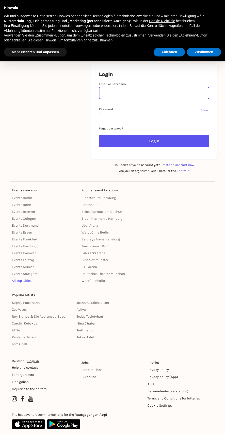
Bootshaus (89, 205)
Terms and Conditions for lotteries (173, 398)
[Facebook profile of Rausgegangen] (22, 399)
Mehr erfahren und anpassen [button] (35, 52)
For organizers (23, 375)
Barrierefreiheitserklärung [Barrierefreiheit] (167, 391)
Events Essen (22, 232)
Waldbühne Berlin (95, 232)
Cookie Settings (159, 405)
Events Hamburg (24, 246)
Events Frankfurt (24, 239)
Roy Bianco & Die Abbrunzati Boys (38, 316)
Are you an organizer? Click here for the (154, 171)
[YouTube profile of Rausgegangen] (30, 399)
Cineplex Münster (94, 260)
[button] (219, 8)
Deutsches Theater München (103, 274)
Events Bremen (23, 212)
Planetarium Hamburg (98, 198)
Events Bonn (21, 205)
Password (106, 109)
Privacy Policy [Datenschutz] (158, 370)
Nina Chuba (86, 323)
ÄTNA (16, 330)
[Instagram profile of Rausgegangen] (14, 399)
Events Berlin (22, 198)
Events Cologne (24, 219)
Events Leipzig (23, 260)
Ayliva (81, 309)
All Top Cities (22, 281)
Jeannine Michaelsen (93, 303)
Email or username (113, 84)
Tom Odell (19, 344)
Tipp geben (20, 382)
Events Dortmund (25, 225)
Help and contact (25, 367)
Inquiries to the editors (29, 389)
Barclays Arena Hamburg (100, 239)
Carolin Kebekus (24, 323)
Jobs (85, 363)
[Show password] (204, 110)
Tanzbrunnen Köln (95, 246)
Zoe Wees (19, 309)
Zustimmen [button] (204, 52)
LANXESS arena (93, 253)
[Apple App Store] (28, 424)
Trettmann (85, 330)
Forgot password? (111, 128)
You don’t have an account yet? (154, 165)
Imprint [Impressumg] (153, 363)
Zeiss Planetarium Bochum (102, 212)
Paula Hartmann (24, 337)
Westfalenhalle (93, 281)
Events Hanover (24, 253)
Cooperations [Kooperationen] (91, 370)
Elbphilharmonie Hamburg (102, 219)
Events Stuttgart (24, 274)
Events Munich (23, 267)
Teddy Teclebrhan (90, 316)
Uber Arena (89, 225)
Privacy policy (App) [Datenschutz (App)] (162, 377)
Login (154, 141)
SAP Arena (89, 267)
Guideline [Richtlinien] (88, 377)
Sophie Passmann (26, 303)
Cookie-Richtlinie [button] (162, 21)
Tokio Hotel (85, 337)
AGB (150, 384)
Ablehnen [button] (169, 52)
